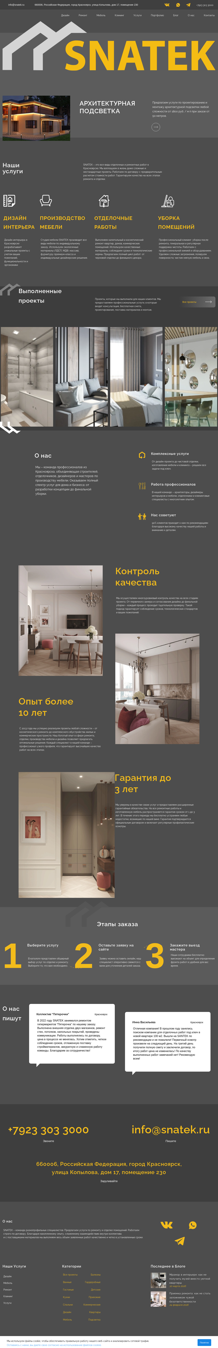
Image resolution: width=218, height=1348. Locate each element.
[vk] (167, 5)
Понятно (204, 1342)
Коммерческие (91, 1304)
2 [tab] (109, 152)
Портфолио (157, 15)
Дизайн (65, 15)
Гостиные (68, 1289)
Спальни (68, 1304)
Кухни (66, 1297)
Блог (175, 15)
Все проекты (189, 302)
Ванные (67, 1282)
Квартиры (94, 1312)
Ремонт (83, 15)
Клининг (119, 15)
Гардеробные (92, 1282)
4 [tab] (119, 152)
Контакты (209, 15)
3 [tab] (114, 152)
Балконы (95, 1274)
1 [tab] (104, 152)
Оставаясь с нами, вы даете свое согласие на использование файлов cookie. (54, 1345)
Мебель (101, 15)
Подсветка (94, 1319)
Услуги (138, 15)
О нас (191, 15)
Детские (95, 1289)
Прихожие (94, 1297)
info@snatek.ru (16, 4)
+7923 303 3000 (204, 5)
